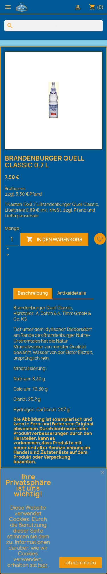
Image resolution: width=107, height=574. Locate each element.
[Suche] (53, 25)
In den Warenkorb (54, 239)
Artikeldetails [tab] (71, 293)
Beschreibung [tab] (33, 293)
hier (42, 565)
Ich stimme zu (80, 562)
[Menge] (12, 239)
